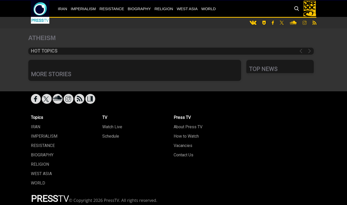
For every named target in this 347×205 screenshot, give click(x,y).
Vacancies (183, 145)
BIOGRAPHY (139, 9)
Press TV (182, 117)
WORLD (208, 9)
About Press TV (188, 126)
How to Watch (186, 136)
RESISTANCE (111, 9)
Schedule (110, 136)
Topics (37, 117)
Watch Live (112, 126)
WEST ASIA (187, 9)
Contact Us (183, 154)
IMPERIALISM (83, 9)
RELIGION (163, 9)
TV (104, 117)
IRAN (62, 9)
